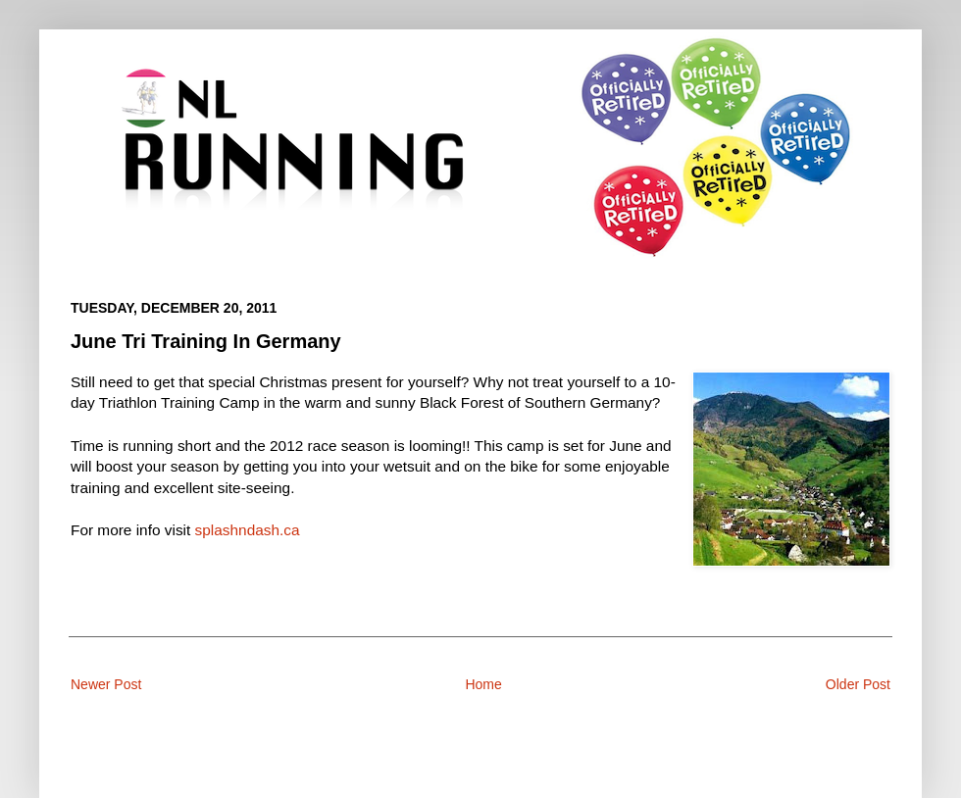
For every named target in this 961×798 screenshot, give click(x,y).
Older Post (858, 684)
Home (483, 684)
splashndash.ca (247, 530)
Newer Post (106, 684)
